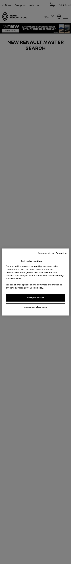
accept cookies (35, 297)
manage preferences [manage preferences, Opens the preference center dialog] (35, 307)
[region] (35, 282)
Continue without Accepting (52, 253)
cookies (38, 266)
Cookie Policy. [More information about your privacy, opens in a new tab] (36, 288)
